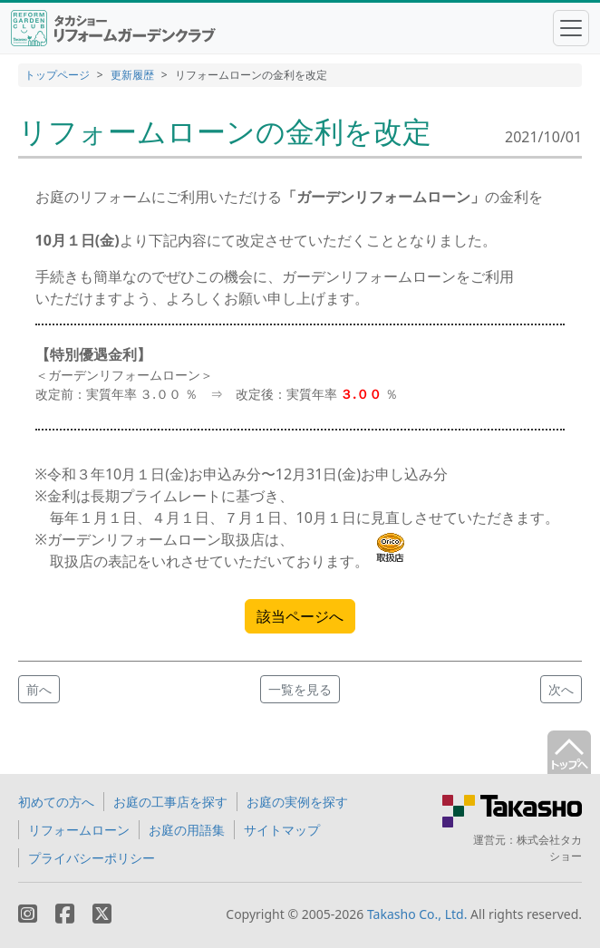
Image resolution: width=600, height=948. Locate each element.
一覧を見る (300, 689)
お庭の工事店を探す (170, 801)
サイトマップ (282, 829)
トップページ (57, 74)
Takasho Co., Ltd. (417, 914)
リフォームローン (79, 829)
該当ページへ (300, 616)
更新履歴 (132, 74)
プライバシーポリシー (91, 857)
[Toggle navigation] (571, 28)
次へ (561, 689)
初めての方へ (56, 801)
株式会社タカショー (549, 848)
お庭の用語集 (187, 829)
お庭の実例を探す (297, 801)
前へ (39, 689)
